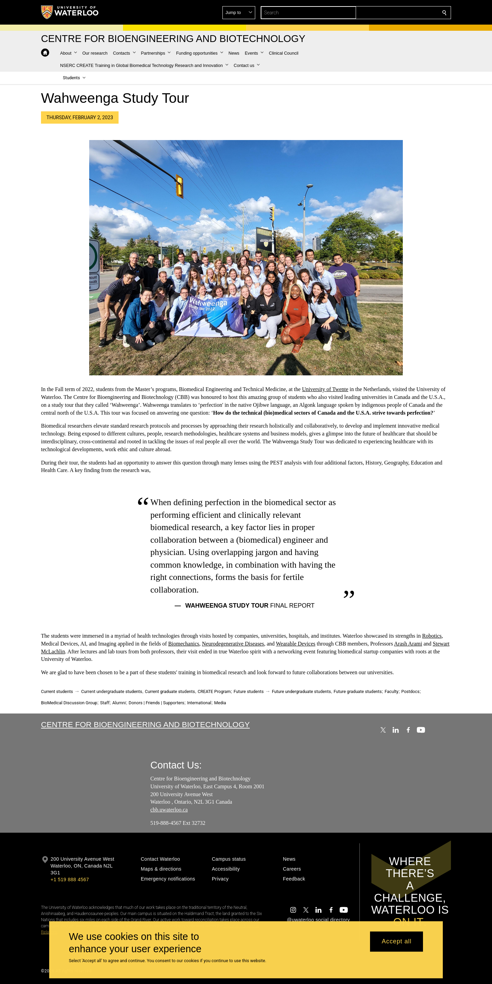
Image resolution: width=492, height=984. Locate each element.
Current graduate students (170, 691)
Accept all (396, 941)
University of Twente (325, 389)
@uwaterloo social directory (318, 920)
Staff (104, 702)
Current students (57, 691)
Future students (249, 691)
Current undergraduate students (111, 691)
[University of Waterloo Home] (70, 12)
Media (220, 702)
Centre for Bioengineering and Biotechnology (145, 724)
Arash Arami (408, 644)
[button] (395, 12)
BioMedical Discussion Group (69, 702)
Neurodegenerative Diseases (233, 644)
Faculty (391, 691)
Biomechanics (183, 644)
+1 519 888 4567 (70, 879)
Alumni (119, 702)
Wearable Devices (296, 644)
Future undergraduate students (301, 691)
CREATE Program (214, 691)
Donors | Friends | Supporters (156, 702)
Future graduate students (357, 691)
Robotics (432, 636)
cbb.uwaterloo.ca (169, 810)
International (199, 702)
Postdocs (410, 691)
